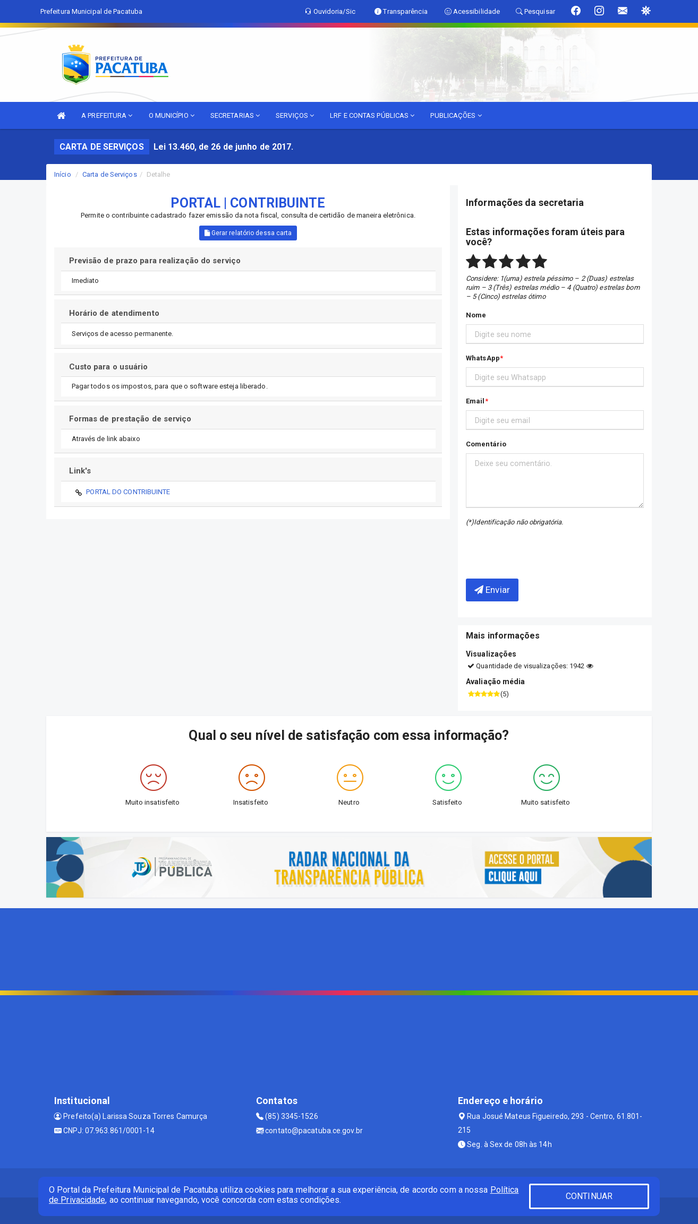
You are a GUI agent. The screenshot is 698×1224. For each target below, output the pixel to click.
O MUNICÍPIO (171, 115)
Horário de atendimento (114, 313)
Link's (80, 471)
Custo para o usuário (108, 367)
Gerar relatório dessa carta (248, 233)
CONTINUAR (589, 1196)
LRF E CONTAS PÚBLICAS (372, 115)
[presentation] (528, 545)
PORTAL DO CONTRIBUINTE (128, 492)
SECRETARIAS (235, 115)
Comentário (486, 444)
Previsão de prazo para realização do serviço (155, 260)
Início (62, 174)
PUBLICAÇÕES (455, 115)
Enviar (492, 589)
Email (475, 401)
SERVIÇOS (295, 115)
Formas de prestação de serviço (130, 419)
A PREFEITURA (106, 115)
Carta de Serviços (109, 174)
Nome (476, 315)
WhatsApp (483, 358)
